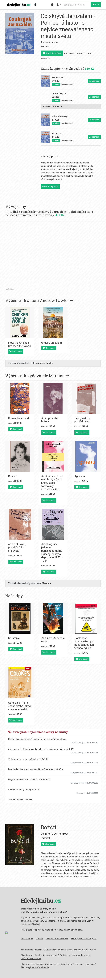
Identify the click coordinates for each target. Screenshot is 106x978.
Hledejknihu (18, 4)
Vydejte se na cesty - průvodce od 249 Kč (28, 759)
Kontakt (37, 938)
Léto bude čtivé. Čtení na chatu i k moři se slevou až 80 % (35, 769)
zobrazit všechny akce (20, 799)
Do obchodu (94, 81)
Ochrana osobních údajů (54, 938)
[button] (58, 4)
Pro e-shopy (25, 938)
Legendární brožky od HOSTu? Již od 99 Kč (29, 779)
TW (92, 938)
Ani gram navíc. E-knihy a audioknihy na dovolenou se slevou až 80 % (41, 749)
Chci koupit (15, 351)
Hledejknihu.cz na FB (79, 938)
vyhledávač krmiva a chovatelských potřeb (73, 949)
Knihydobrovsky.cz (78, 742)
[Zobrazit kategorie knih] (35, 4)
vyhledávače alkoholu (36, 967)
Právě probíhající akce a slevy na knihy (38, 732)
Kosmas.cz (80, 793)
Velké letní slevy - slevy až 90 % (23, 789)
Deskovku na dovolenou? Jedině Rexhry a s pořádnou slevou (37, 739)
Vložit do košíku (52, 53)
